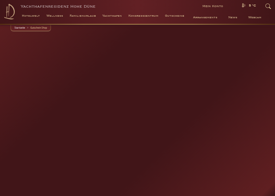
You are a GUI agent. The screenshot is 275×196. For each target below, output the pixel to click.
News (232, 17)
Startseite (19, 27)
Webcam (254, 17)
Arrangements (205, 17)
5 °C (252, 5)
